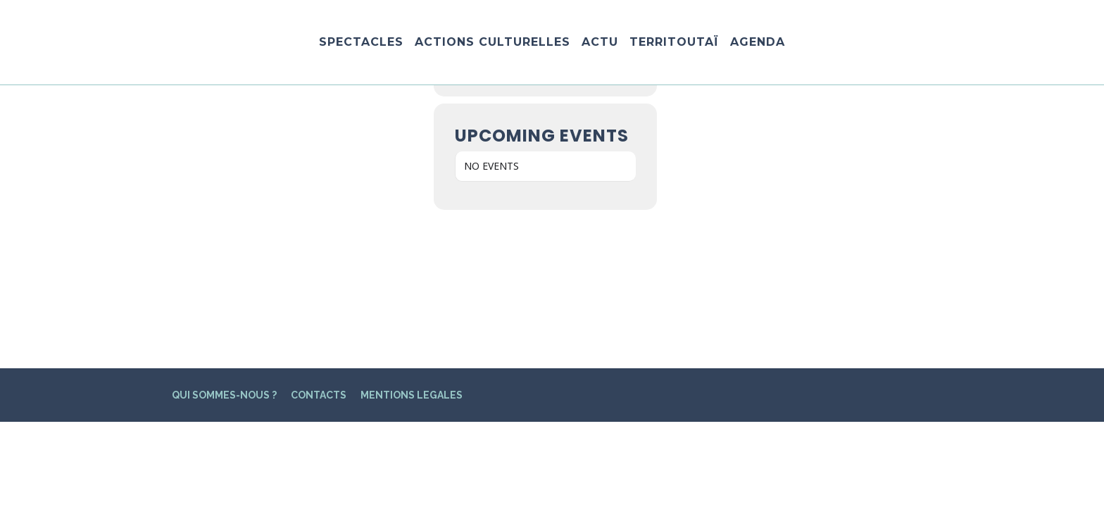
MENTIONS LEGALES (411, 250)
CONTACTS (318, 250)
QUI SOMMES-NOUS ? (224, 250)
